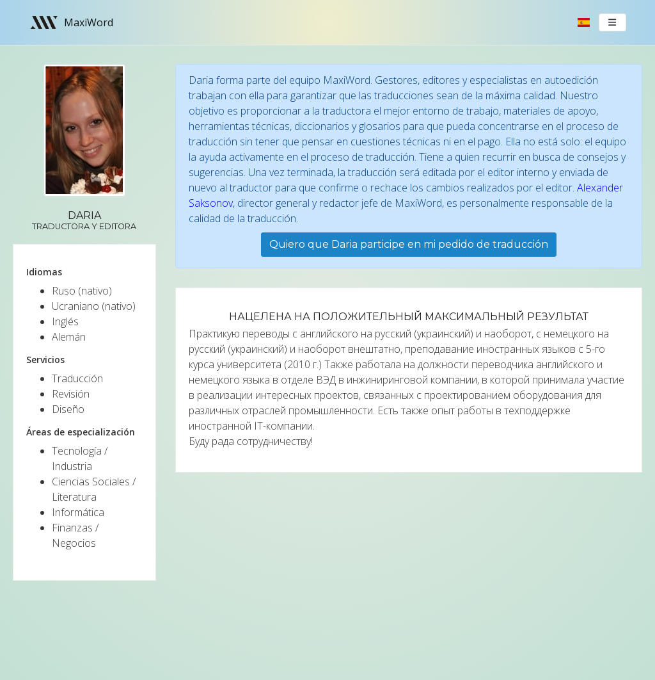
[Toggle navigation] (613, 22)
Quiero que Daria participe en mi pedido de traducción (408, 244)
